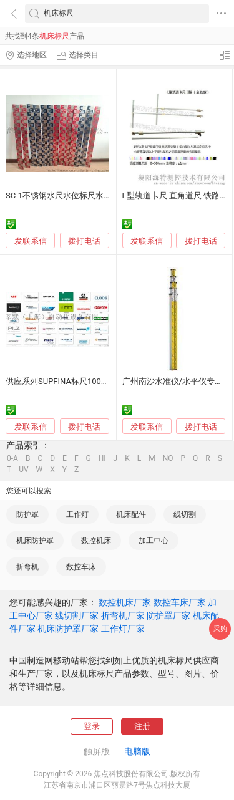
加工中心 (153, 540)
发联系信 (30, 241)
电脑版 (137, 751)
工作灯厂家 (123, 629)
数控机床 (96, 540)
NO (168, 458)
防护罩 (27, 514)
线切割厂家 (77, 615)
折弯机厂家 (123, 615)
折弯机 (27, 566)
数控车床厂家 (180, 602)
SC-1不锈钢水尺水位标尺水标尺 (63, 195)
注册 (142, 726)
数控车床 (81, 566)
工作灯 (77, 514)
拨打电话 (84, 241)
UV (23, 469)
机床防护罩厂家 (68, 629)
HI (102, 458)
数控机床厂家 (125, 602)
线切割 (184, 514)
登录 (92, 726)
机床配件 (131, 514)
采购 (220, 629)
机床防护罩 (35, 540)
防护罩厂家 (168, 615)
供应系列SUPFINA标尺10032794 (65, 381)
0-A (12, 458)
